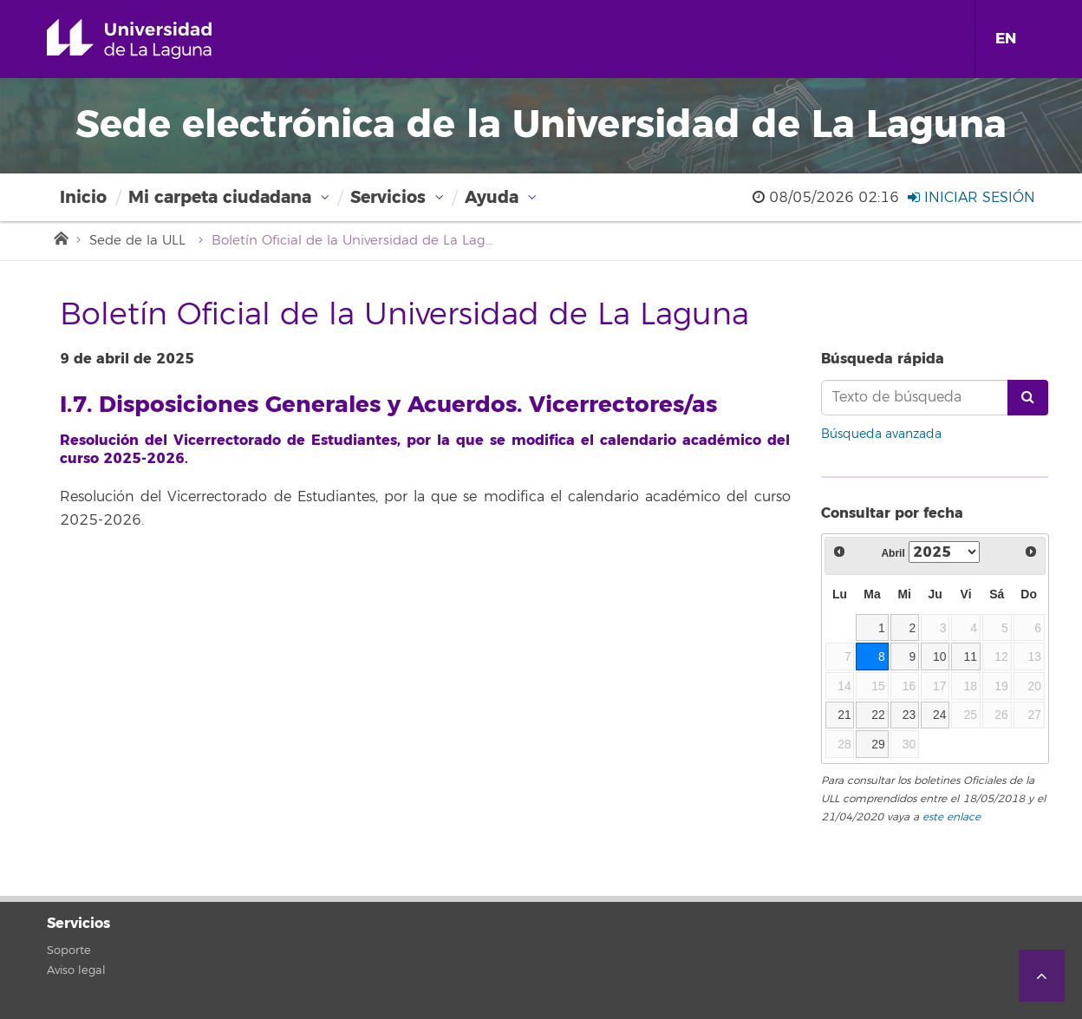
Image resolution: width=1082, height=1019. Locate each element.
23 (909, 715)
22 (878, 715)
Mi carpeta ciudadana (219, 197)
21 (844, 715)
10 (940, 656)
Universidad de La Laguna (154, 39)
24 (940, 715)
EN (1005, 39)
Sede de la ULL (137, 240)
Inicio (83, 197)
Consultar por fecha (892, 513)
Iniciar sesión (971, 197)
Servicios (388, 197)
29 (878, 744)
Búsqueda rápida (882, 358)
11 (970, 656)
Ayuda (491, 197)
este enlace (951, 817)
